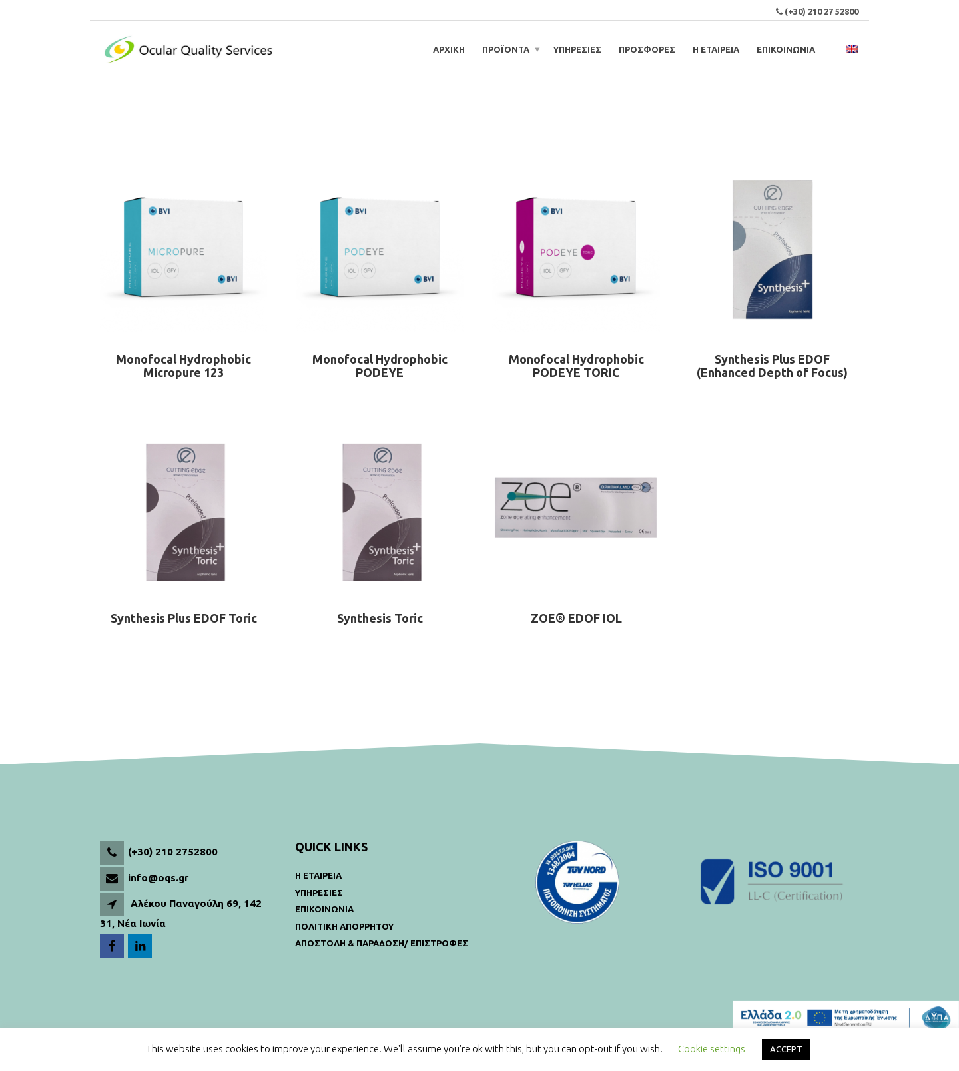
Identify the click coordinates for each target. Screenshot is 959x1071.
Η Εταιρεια (318, 875)
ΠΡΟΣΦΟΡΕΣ (647, 49)
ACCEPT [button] (786, 1049)
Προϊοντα (505, 49)
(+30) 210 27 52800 (821, 11)
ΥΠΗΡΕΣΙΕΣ (577, 49)
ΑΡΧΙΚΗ (449, 49)
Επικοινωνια (324, 909)
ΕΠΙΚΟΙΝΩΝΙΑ (786, 49)
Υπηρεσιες (319, 892)
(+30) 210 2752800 (173, 851)
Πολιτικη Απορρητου (344, 926)
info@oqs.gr (158, 877)
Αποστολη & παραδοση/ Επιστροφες (381, 943)
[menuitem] (851, 50)
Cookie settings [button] (711, 1048)
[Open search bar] (832, 50)
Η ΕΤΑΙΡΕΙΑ (716, 49)
